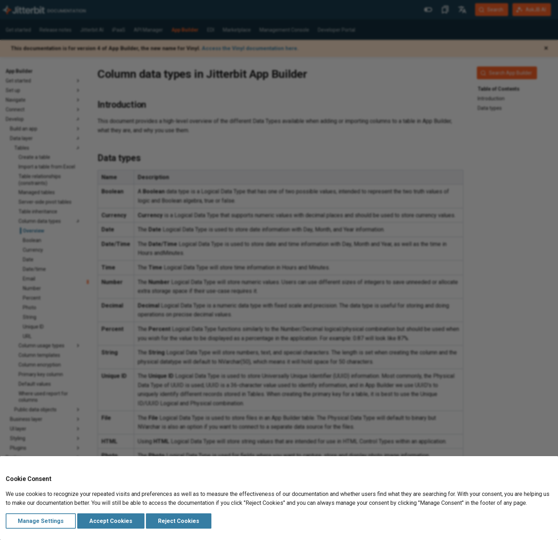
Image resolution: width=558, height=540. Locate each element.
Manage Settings (41, 521)
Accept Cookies (110, 521)
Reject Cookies (178, 521)
